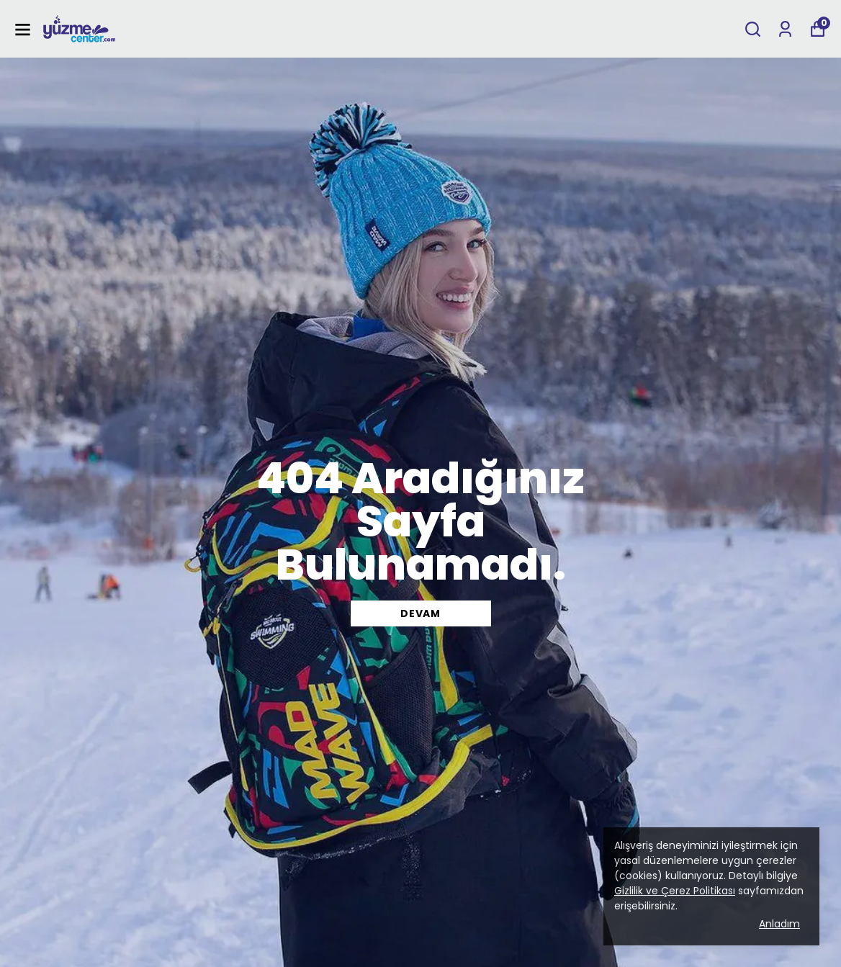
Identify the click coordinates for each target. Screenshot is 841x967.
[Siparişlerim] (785, 29)
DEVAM (420, 613)
